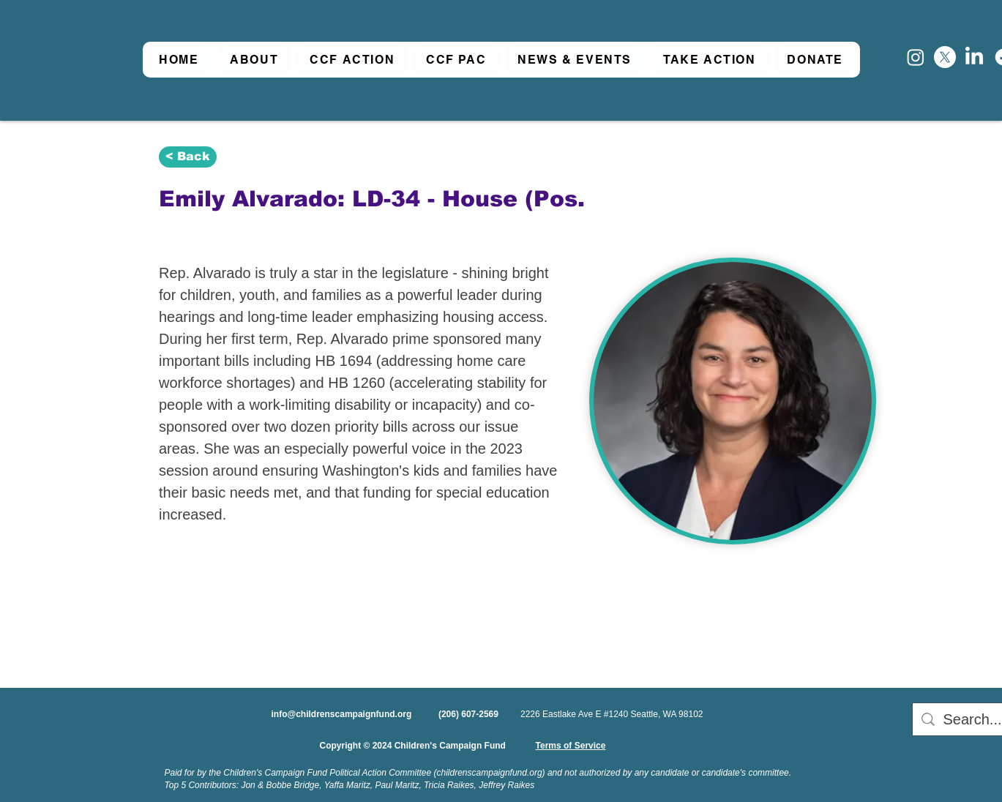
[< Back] (188, 157)
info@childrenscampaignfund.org (342, 714)
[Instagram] (916, 57)
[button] (254, 59)
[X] (945, 57)
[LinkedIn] (974, 57)
